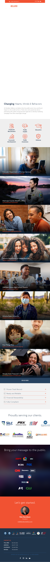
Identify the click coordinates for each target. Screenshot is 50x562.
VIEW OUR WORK (25, 380)
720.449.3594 (15, 547)
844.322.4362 (15, 543)
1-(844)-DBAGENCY (14, 1)
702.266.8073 (15, 549)
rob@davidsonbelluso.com (25, 522)
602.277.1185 (15, 545)
